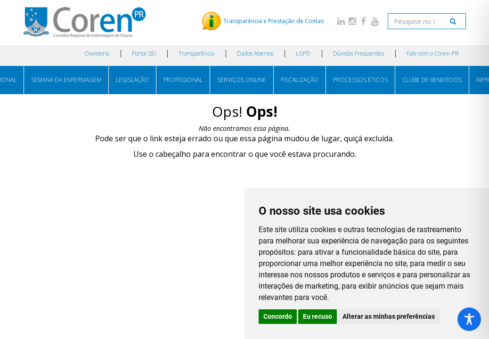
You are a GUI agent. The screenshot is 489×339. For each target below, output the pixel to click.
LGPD (303, 53)
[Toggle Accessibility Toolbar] (469, 319)
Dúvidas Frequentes (358, 53)
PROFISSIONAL (183, 80)
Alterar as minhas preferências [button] (388, 316)
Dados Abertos (255, 53)
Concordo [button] (277, 316)
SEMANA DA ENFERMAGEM (66, 80)
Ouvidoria (96, 53)
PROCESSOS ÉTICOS (360, 80)
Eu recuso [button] (317, 316)
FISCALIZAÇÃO (299, 80)
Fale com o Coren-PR (433, 53)
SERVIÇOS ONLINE (241, 80)
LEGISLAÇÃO (132, 80)
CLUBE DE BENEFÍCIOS (432, 80)
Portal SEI (144, 53)
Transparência (196, 53)
